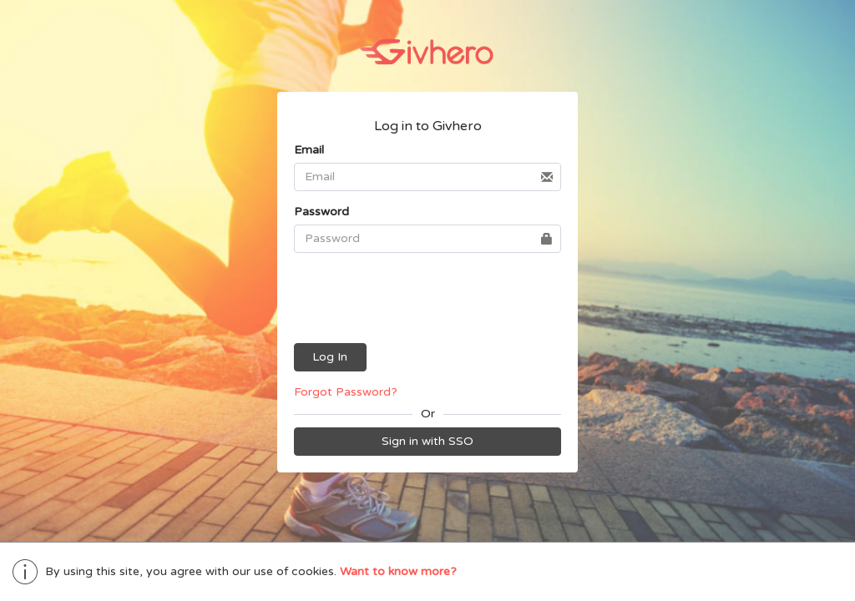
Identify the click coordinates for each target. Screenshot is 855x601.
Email (309, 150)
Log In (329, 358)
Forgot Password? (345, 393)
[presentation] (428, 300)
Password (321, 212)
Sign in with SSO (427, 443)
